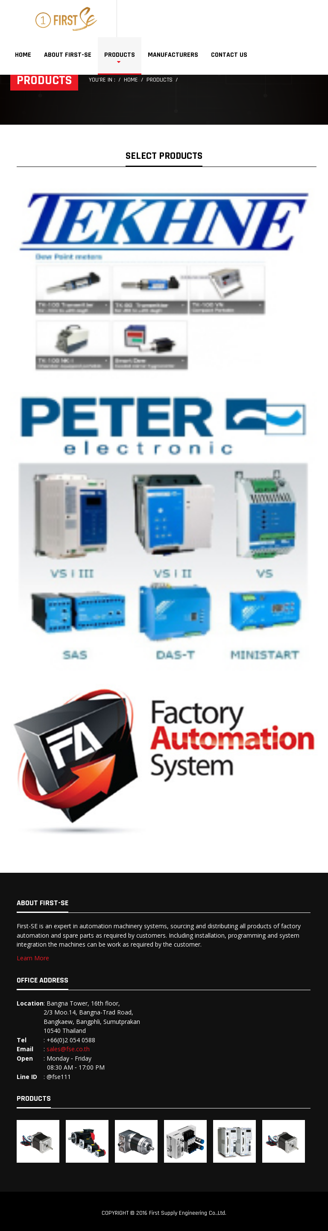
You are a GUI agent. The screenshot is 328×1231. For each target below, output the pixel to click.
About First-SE (67, 54)
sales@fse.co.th (68, 1049)
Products (119, 54)
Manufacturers (173, 54)
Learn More (33, 958)
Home (23, 54)
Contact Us (229, 54)
